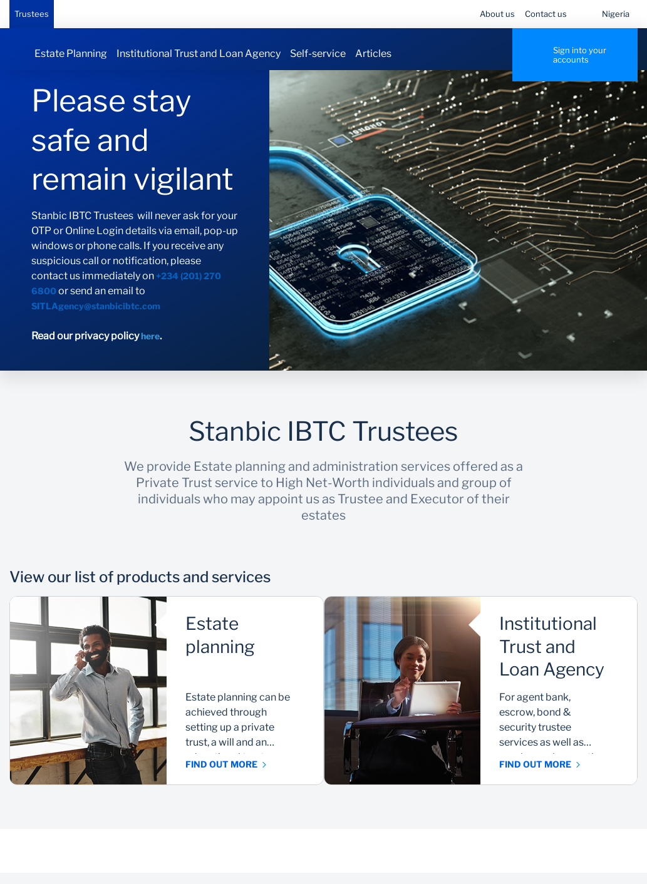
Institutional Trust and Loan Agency (198, 53)
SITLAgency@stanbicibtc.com (95, 317)
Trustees (31, 14)
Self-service (318, 53)
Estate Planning (70, 53)
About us (497, 14)
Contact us (546, 14)
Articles (373, 53)
